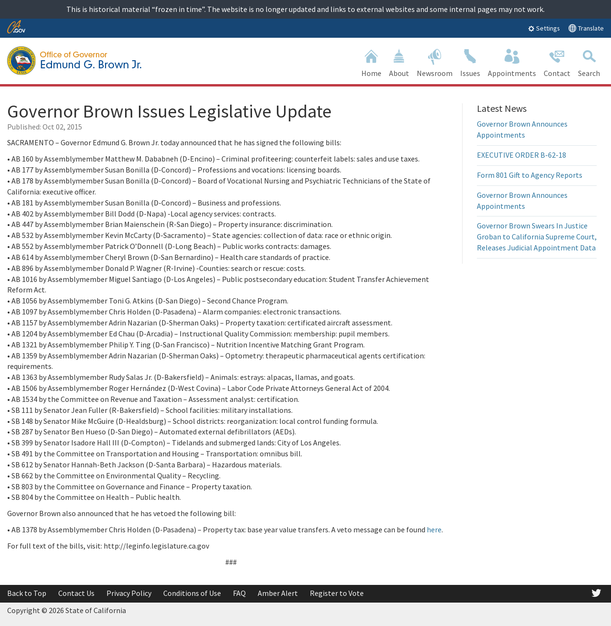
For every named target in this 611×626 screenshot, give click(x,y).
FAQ (239, 593)
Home (371, 62)
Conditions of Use (192, 593)
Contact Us (76, 593)
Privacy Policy (128, 593)
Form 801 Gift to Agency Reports (529, 175)
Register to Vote (337, 593)
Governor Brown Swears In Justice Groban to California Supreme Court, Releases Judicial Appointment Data (537, 236)
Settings (544, 28)
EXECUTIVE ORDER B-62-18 (521, 155)
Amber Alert (278, 593)
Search (589, 62)
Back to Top (26, 593)
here (434, 529)
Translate (586, 27)
